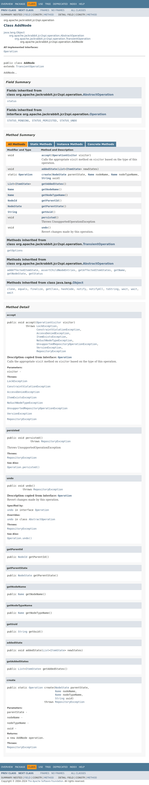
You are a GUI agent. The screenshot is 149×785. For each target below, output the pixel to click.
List (62, 169)
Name (91, 174)
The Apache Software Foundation (45, 781)
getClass (52, 289)
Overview (7, 4)
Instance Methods (70, 144)
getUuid (47, 211)
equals (22, 289)
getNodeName (50, 189)
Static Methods (41, 144)
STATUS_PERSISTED (44, 120)
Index (73, 4)
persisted (49, 217)
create (46, 174)
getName (119, 270)
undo (45, 227)
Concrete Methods (101, 144)
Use (41, 4)
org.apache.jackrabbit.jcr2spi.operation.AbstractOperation (46, 35)
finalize (36, 289)
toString (112, 289)
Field (27, 14)
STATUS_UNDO (68, 120)
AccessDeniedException (53, 333)
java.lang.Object (14, 32)
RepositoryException (51, 351)
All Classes (78, 10)
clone (11, 289)
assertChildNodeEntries (58, 270)
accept (46, 155)
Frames (44, 10)
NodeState (59, 174)
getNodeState (16, 273)
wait (125, 289)
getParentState (52, 206)
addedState (49, 169)
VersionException (49, 347)
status (12, 101)
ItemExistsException (51, 336)
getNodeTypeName (53, 195)
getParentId (50, 200)
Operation (11, 51)
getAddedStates (52, 183)
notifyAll (96, 289)
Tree (48, 4)
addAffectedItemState (22, 270)
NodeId (12, 200)
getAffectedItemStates (94, 270)
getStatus (36, 273)
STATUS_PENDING (18, 120)
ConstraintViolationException (58, 329)
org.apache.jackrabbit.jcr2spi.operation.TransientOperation (52, 38)
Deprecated (60, 4)
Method (49, 14)
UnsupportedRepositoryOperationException (67, 344)
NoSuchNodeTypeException (54, 340)
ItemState (73, 169)
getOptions (15, 250)
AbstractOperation (98, 94)
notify (81, 289)
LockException (47, 326)
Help (82, 4)
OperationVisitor (64, 155)
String (46, 178)
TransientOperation (30, 66)
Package (20, 4)
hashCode (67, 289)
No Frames (57, 10)
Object (78, 282)
